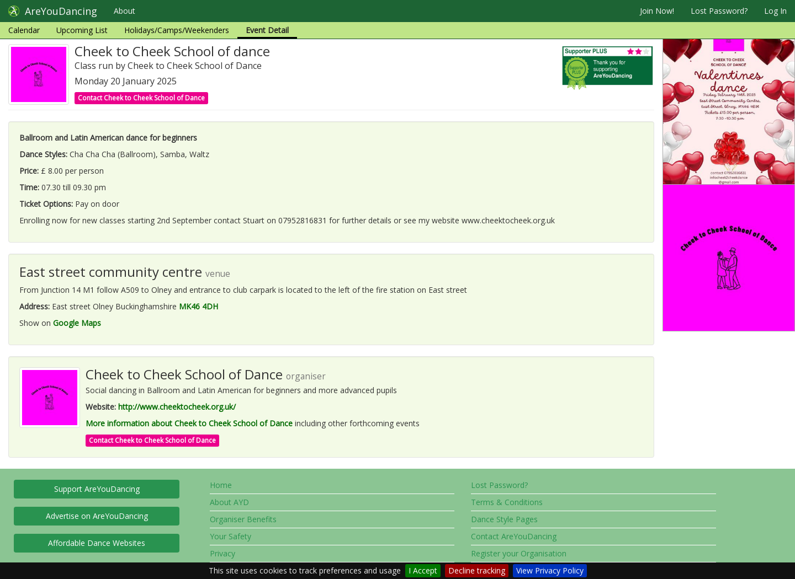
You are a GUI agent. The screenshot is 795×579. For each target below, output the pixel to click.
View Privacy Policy (550, 570)
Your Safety (230, 536)
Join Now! (657, 11)
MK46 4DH (198, 306)
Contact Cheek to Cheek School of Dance (141, 98)
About (124, 11)
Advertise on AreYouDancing (97, 516)
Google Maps (77, 323)
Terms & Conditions (507, 502)
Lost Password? (719, 11)
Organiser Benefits (243, 519)
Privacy (222, 553)
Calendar (24, 30)
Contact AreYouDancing (513, 536)
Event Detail (267, 30)
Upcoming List (82, 30)
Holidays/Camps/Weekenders (176, 30)
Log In (775, 11)
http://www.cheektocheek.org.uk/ (177, 406)
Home (221, 485)
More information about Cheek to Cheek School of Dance (189, 423)
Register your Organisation (518, 553)
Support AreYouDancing (97, 489)
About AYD (229, 502)
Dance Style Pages (504, 519)
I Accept (423, 570)
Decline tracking (476, 570)
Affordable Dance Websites (96, 543)
